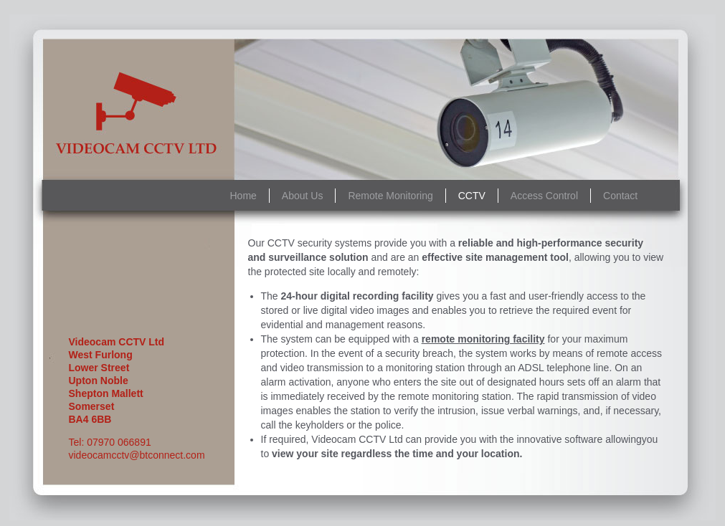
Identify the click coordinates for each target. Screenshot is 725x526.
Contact (620, 195)
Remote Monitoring (390, 195)
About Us (302, 195)
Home (243, 195)
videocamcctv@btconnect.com (137, 455)
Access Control (544, 195)
